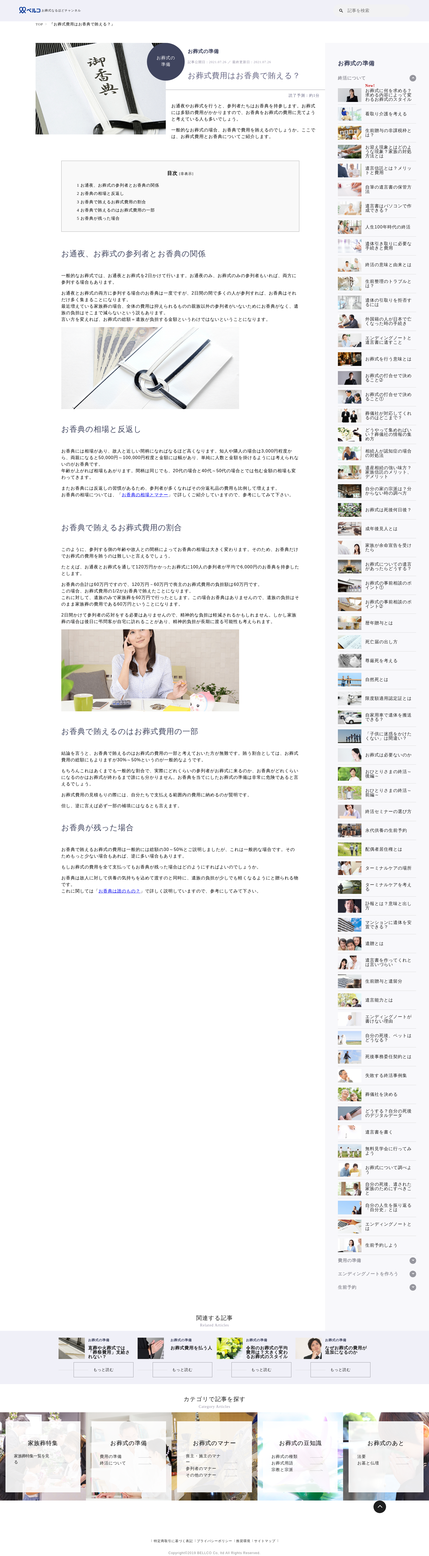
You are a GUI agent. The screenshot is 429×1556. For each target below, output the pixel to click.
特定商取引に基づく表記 (173, 1541)
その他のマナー (201, 1469)
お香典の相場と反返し (100, 193)
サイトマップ (265, 1541)
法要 (361, 1456)
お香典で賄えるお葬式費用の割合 (111, 201)
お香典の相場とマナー (145, 494)
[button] (341, 10)
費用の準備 (111, 1456)
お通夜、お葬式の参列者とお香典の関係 (118, 185)
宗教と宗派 (282, 1469)
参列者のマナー (201, 1463)
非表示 (186, 174)
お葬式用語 (282, 1463)
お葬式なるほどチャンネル (51, 10)
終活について (113, 1463)
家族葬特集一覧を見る (33, 1456)
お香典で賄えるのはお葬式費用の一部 (116, 210)
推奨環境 (243, 1541)
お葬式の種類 (284, 1456)
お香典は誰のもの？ (119, 891)
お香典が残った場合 (98, 218)
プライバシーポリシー (214, 1541)
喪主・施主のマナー (205, 1456)
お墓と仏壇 (368, 1463)
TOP (40, 24)
